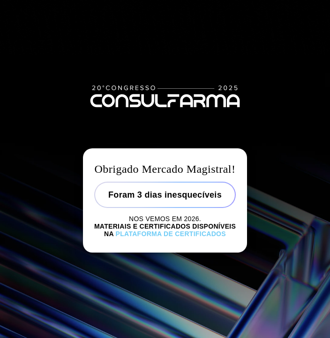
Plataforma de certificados (171, 234)
